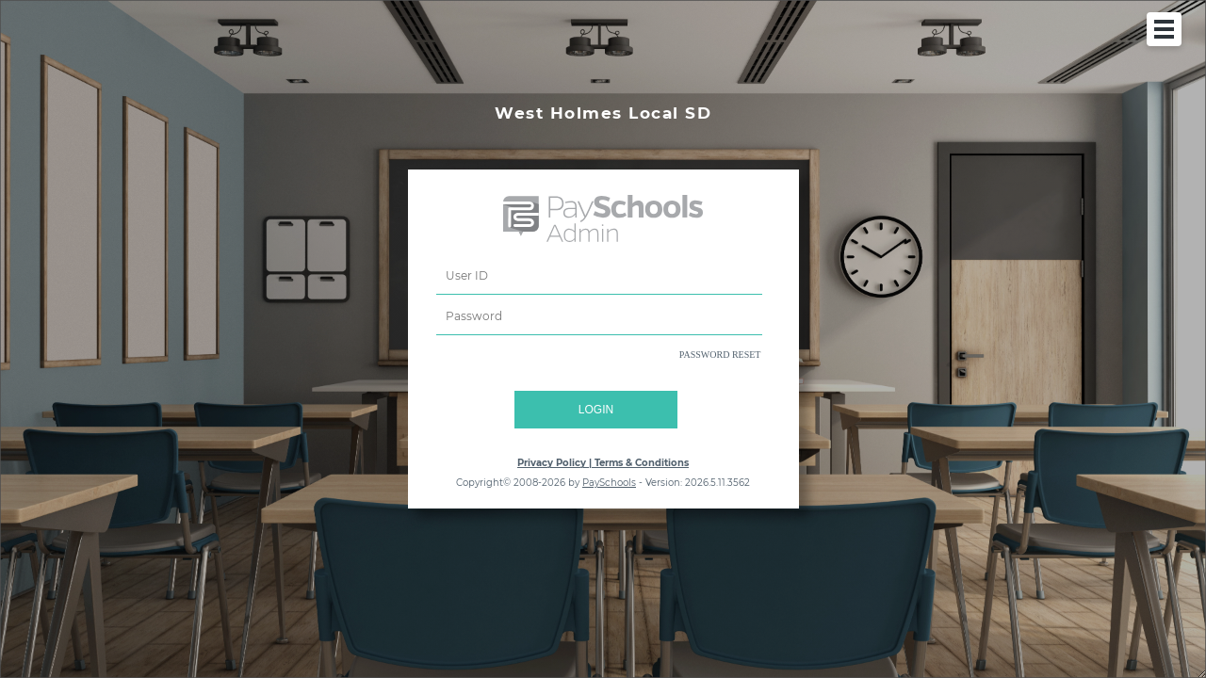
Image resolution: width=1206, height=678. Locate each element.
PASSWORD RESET (720, 354)
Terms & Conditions (642, 463)
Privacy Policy (551, 463)
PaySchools (609, 482)
